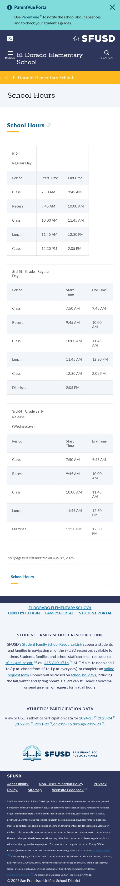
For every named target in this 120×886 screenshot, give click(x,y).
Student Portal (95, 613)
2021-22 (43, 724)
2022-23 (24, 724)
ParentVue (31, 17)
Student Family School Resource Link (52, 644)
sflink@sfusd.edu (21, 662)
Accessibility (18, 783)
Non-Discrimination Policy (61, 783)
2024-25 (87, 718)
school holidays (83, 675)
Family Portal (59, 613)
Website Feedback (69, 789)
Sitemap (35, 789)
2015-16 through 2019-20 (81, 724)
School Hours (22, 576)
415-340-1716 (58, 662)
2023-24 (106, 718)
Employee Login (24, 613)
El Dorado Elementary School (43, 77)
